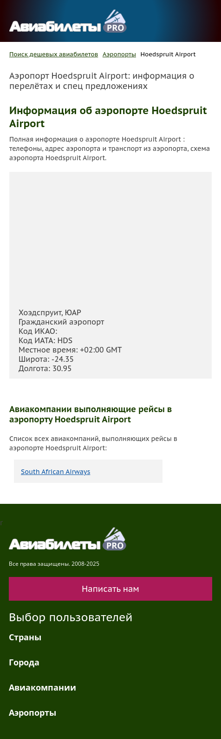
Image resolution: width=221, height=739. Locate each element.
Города (24, 662)
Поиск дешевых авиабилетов (53, 54)
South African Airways (55, 472)
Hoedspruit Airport (168, 54)
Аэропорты (119, 54)
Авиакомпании (42, 687)
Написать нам (110, 588)
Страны (25, 637)
